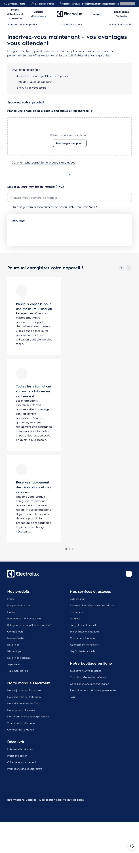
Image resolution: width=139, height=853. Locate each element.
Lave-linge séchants (19, 657)
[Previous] (122, 268)
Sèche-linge (14, 651)
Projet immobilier (17, 755)
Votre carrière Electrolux (21, 723)
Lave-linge (13, 644)
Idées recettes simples (20, 749)
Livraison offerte (14, 3)
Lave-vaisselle (15, 638)
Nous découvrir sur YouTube (23, 703)
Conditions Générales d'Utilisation (89, 683)
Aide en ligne (77, 598)
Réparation (76, 611)
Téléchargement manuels (84, 631)
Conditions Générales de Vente (88, 677)
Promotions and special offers (24, 768)
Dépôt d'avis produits (82, 651)
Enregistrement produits (83, 625)
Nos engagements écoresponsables (28, 716)
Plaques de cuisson (18, 605)
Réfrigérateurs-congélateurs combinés (29, 625)
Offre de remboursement (21, 762)
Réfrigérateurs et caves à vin (24, 618)
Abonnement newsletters (84, 644)
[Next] (129, 268)
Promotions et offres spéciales (96, 3)
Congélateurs (15, 631)
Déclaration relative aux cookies (61, 799)
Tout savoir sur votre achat (85, 670)
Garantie (75, 618)
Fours (10, 598)
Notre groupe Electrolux (21, 709)
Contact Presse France (20, 729)
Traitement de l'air (17, 670)
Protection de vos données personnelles (93, 690)
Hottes (11, 611)
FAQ (72, 696)
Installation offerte (42, 3)
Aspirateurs (13, 664)
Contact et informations (83, 638)
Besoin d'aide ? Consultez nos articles (92, 605)
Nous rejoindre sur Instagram (24, 696)
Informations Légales (21, 799)
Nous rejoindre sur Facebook (24, 690)
